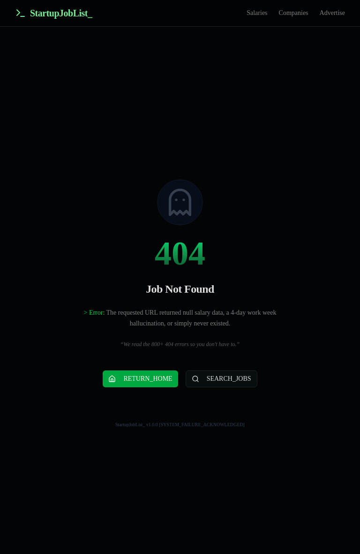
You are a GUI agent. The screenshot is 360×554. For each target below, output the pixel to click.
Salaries (257, 12)
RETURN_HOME (140, 379)
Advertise (332, 12)
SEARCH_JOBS (221, 379)
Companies (293, 12)
